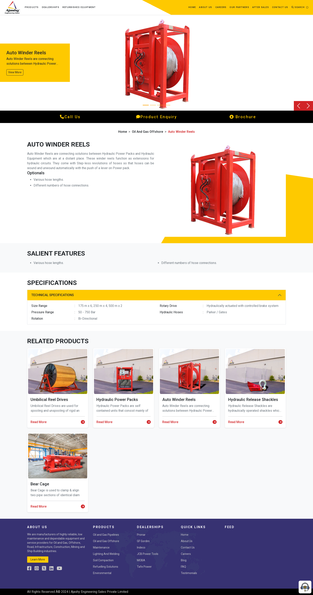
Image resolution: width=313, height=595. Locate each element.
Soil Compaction (103, 560)
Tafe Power (144, 566)
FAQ (183, 566)
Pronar (141, 534)
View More (15, 72)
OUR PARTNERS (239, 7)
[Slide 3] (167, 105)
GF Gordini (143, 541)
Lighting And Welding (106, 553)
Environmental (102, 573)
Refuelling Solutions (105, 566)
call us (70, 116)
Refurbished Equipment (79, 7)
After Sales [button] (260, 7)
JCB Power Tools (147, 553)
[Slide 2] (160, 105)
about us (205, 7)
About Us (186, 541)
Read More (58, 422)
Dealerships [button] (50, 7)
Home (192, 7)
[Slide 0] (146, 105)
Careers (221, 7)
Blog (183, 560)
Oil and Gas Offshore (147, 132)
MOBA (141, 560)
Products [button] (32, 7)
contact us (280, 7)
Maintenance (101, 547)
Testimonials (189, 573)
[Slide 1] (153, 105)
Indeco (141, 547)
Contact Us (188, 547)
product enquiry (156, 116)
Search (298, 7)
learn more (38, 559)
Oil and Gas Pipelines (106, 534)
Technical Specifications (52, 295)
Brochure (243, 116)
